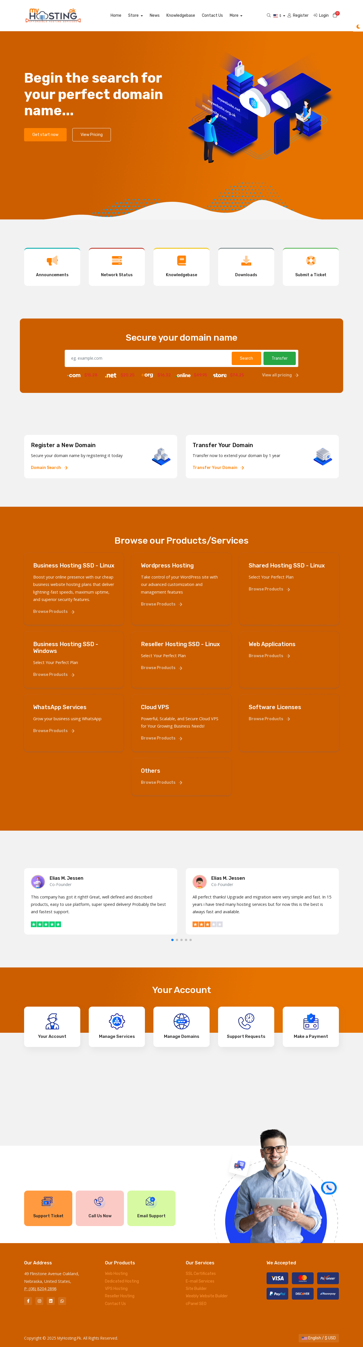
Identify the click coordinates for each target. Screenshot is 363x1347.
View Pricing (92, 134)
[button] (172, 940)
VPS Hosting (116, 1288)
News (161, 15)
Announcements (52, 266)
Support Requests (246, 1026)
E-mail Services (200, 1281)
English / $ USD (319, 1338)
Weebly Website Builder (207, 1296)
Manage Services (117, 1026)
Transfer (280, 358)
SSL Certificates (201, 1273)
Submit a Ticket (311, 266)
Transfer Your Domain (218, 467)
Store (140, 15)
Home (122, 15)
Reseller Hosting (119, 1296)
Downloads (246, 266)
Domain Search (49, 467)
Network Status (117, 266)
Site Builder (196, 1288)
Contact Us (218, 15)
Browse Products (53, 611)
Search (246, 358)
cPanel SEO (196, 1303)
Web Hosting (116, 1273)
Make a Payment (311, 1026)
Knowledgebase (187, 15)
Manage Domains (181, 1026)
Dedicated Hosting (122, 1281)
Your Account (52, 1026)
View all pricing (280, 375)
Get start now (45, 134)
